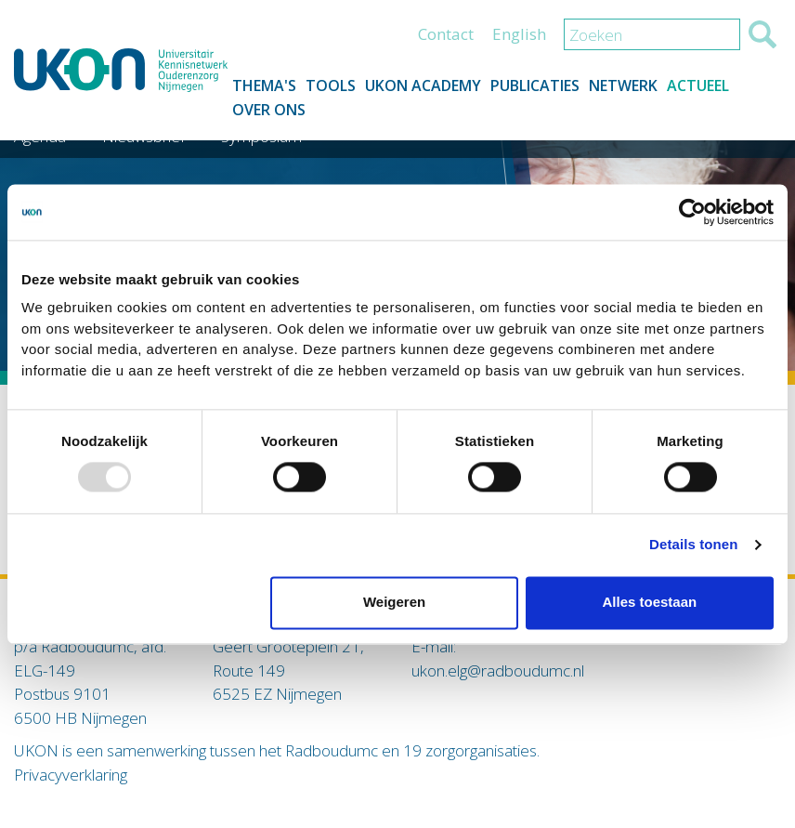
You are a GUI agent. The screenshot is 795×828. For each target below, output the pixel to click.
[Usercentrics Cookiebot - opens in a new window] (692, 212)
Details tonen (693, 545)
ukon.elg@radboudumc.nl (497, 670)
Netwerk (623, 85)
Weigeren (394, 603)
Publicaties (535, 85)
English (519, 34)
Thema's (264, 85)
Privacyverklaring (70, 774)
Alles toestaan (649, 603)
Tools (331, 85)
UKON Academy (423, 85)
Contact (446, 34)
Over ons (269, 109)
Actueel (698, 85)
